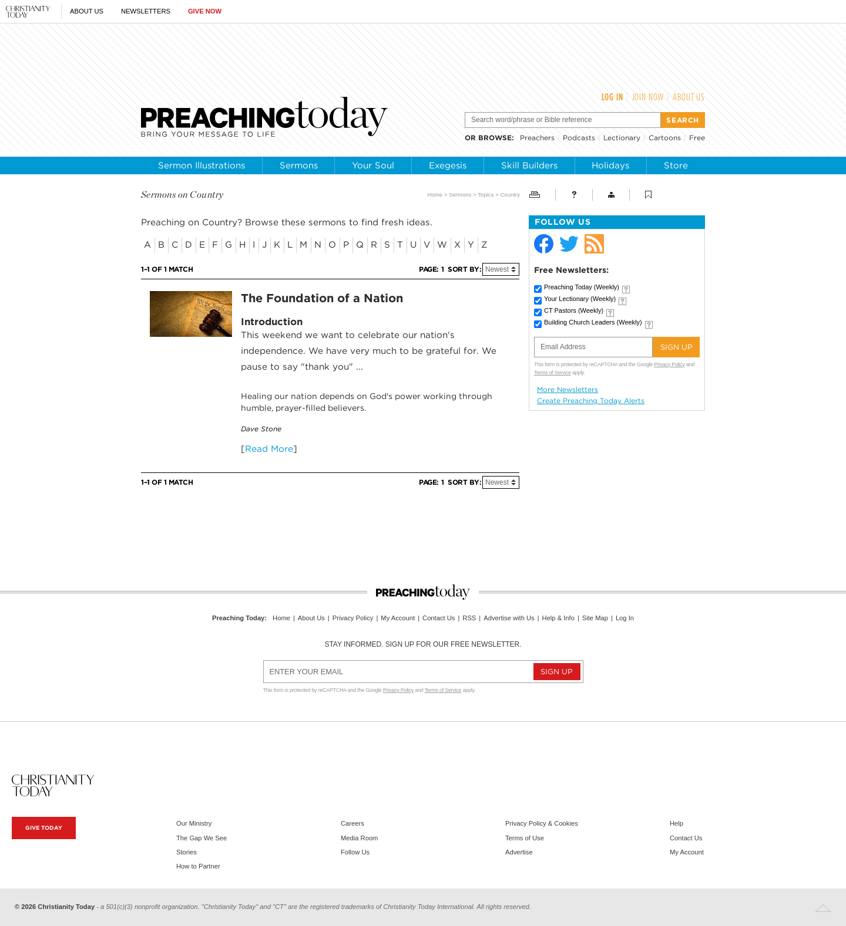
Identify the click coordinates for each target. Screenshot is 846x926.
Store (676, 165)
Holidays (610, 165)
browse (495, 137)
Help (676, 823)
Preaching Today (581, 286)
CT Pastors (573, 310)
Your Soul (373, 165)
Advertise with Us (509, 617)
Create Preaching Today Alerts (590, 401)
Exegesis (447, 165)
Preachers (537, 137)
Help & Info (558, 617)
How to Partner (198, 866)
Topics (486, 194)
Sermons (299, 165)
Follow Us (355, 852)
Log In (612, 97)
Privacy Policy (669, 364)
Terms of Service (552, 373)
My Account (398, 617)
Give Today (43, 827)
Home (435, 194)
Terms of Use (524, 837)
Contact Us (438, 617)
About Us (86, 11)
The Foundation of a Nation (322, 298)
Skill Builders (529, 165)
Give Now (204, 11)
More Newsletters (567, 390)
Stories (186, 852)
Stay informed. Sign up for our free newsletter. (422, 644)
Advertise (519, 852)
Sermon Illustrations (201, 165)
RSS (469, 617)
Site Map (595, 617)
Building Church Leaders (593, 322)
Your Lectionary (580, 298)
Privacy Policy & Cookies (541, 823)
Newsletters (145, 11)
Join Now (648, 97)
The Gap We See (201, 837)
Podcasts (579, 137)
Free (697, 137)
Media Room (359, 837)
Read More (269, 448)
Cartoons (665, 137)
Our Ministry (194, 823)
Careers (352, 823)
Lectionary (621, 137)
